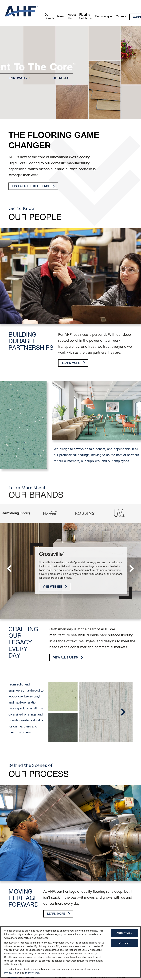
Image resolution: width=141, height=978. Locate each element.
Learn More (73, 363)
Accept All (124, 933)
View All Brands (68, 657)
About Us (72, 17)
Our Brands (49, 17)
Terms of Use (32, 973)
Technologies (104, 16)
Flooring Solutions (85, 17)
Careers (121, 16)
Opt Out (124, 942)
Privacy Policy (12, 973)
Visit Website (55, 586)
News (61, 16)
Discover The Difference (33, 186)
